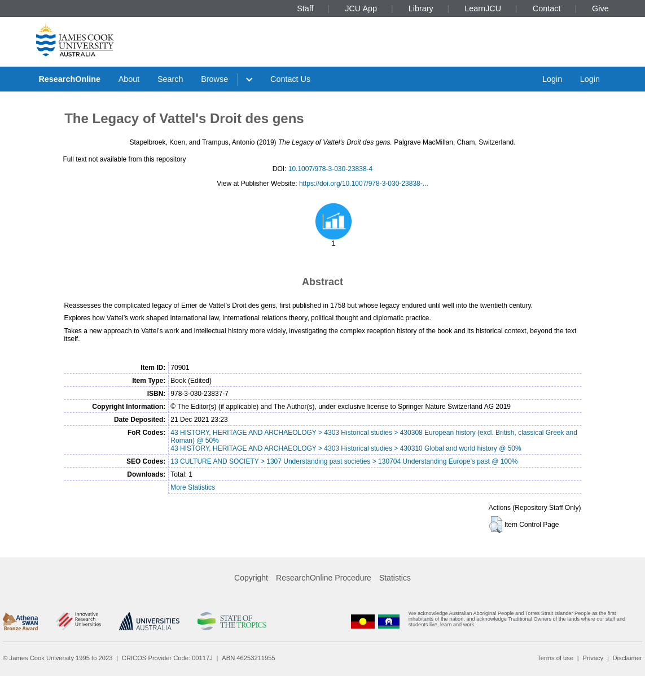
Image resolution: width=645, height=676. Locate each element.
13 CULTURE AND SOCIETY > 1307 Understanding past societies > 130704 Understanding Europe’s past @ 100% (343, 461)
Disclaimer (627, 658)
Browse (214, 79)
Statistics (395, 577)
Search (170, 79)
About (129, 79)
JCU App (361, 8)
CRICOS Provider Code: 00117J (167, 658)
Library (421, 8)
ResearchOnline (69, 79)
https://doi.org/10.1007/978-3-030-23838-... (363, 183)
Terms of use (555, 658)
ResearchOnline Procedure (323, 577)
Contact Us (290, 79)
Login (552, 79)
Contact (547, 8)
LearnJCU (482, 8)
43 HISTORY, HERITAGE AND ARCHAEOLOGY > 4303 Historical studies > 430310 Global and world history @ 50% (345, 448)
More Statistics (192, 487)
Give (600, 8)
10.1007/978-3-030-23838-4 (330, 169)
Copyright (251, 577)
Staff (305, 8)
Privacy (592, 658)
